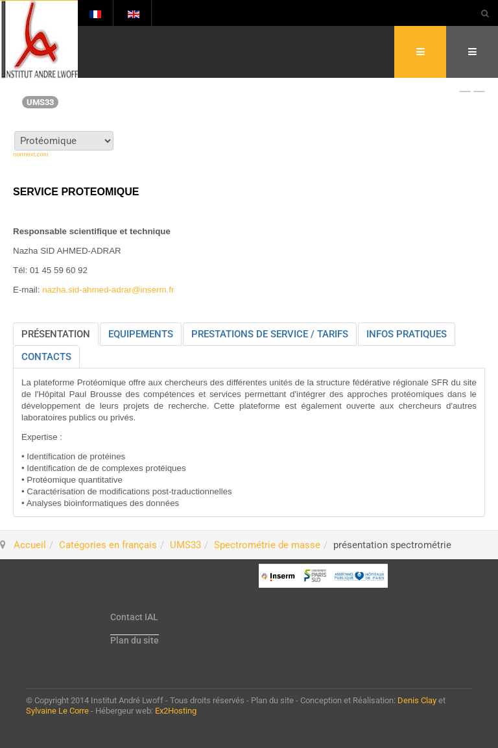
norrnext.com (30, 154)
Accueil (30, 545)
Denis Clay (416, 700)
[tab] (56, 334)
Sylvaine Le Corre (57, 711)
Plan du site (134, 640)
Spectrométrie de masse (267, 545)
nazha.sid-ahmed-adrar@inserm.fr (108, 290)
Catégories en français (108, 545)
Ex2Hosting (175, 711)
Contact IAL (134, 617)
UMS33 (185, 545)
